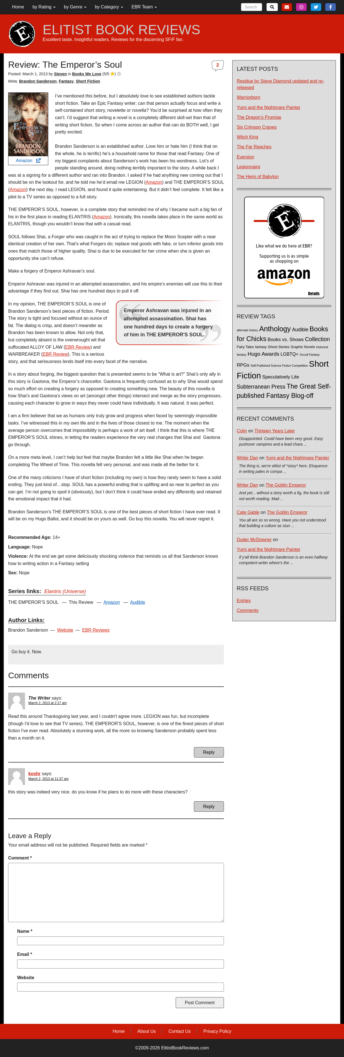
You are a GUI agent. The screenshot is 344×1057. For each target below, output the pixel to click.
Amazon (28, 160)
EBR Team (144, 6)
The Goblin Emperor (286, 485)
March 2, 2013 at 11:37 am (48, 779)
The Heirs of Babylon (258, 176)
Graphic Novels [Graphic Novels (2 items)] (303, 347)
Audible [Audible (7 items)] (300, 329)
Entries (244, 600)
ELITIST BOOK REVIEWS (121, 30)
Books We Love (86, 74)
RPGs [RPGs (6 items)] (243, 365)
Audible (137, 602)
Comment (20, 858)
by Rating (44, 6)
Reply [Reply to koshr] (209, 806)
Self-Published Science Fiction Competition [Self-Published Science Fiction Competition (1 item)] (279, 365)
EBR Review (77, 347)
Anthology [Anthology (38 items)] (275, 329)
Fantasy (66, 81)
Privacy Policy (217, 1031)
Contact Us (180, 1031)
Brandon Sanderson (38, 81)
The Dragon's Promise (259, 117)
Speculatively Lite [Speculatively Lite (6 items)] (280, 377)
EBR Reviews (96, 630)
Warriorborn (248, 97)
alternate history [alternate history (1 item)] (247, 330)
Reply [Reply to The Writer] (209, 752)
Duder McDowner (254, 539)
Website (65, 630)
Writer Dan (247, 457)
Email (24, 954)
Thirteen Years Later (274, 430)
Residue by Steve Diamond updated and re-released (280, 84)
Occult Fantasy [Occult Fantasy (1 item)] (310, 354)
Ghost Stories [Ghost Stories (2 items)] (279, 347)
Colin (242, 430)
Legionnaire (248, 166)
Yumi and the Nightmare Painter (269, 107)
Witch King (247, 137)
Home (18, 6)
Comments (247, 610)
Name (24, 931)
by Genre (75, 6)
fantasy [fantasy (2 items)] (261, 347)
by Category (109, 6)
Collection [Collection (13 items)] (317, 339)
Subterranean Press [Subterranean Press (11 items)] (261, 387)
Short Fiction (88, 81)
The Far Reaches (254, 146)
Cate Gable (248, 512)
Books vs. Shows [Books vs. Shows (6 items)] (286, 339)
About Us (146, 1031)
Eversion (245, 157)
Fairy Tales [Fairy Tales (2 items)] (245, 347)
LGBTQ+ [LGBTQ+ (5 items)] (290, 354)
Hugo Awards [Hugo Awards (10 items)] (263, 354)
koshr (34, 773)
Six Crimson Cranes (257, 127)
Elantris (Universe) (65, 591)
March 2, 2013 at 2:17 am (47, 703)
